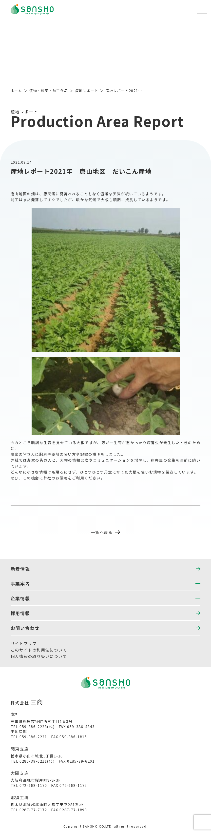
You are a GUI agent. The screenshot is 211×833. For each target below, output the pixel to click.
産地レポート (86, 90)
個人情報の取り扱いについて (39, 656)
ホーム (16, 90)
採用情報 (20, 613)
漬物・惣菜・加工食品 (48, 90)
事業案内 (20, 583)
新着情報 (20, 568)
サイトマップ (24, 643)
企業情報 (20, 598)
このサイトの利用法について (39, 650)
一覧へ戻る (105, 532)
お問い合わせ (25, 628)
